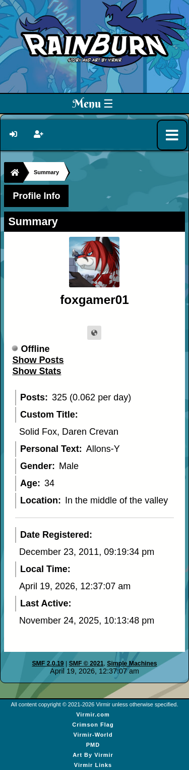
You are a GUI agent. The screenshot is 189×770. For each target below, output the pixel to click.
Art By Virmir (93, 755)
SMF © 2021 (86, 663)
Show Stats (36, 371)
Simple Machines (132, 663)
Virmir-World (92, 735)
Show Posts (38, 360)
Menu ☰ (93, 103)
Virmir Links (93, 765)
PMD (93, 745)
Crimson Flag (92, 725)
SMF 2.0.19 (48, 663)
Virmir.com (93, 714)
